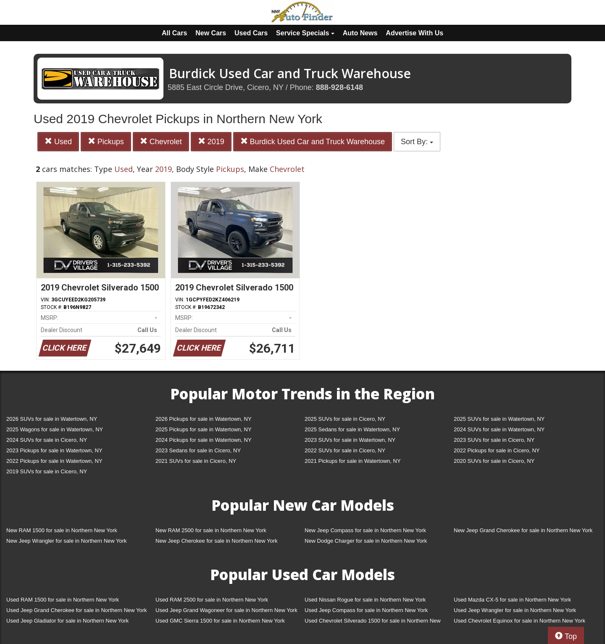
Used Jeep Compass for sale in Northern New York (366, 610)
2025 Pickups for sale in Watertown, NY (203, 429)
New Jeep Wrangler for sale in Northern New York (66, 541)
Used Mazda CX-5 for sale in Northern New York (512, 599)
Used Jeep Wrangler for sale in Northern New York (515, 610)
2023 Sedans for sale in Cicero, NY (198, 450)
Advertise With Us (414, 33)
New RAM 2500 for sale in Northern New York (210, 530)
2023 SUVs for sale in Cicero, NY (494, 440)
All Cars (174, 33)
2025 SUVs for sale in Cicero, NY (345, 419)
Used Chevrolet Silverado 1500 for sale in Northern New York (373, 622)
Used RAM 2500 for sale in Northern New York (211, 599)
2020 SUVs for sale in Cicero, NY (494, 461)
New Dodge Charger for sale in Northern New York (366, 541)
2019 (211, 141)
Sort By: (417, 141)
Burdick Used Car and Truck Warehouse (312, 141)
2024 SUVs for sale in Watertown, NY (499, 429)
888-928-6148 (339, 87)
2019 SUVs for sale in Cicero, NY (46, 471)
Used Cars (251, 33)
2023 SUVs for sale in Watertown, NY (350, 440)
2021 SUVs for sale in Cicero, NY (195, 461)
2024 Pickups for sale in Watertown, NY (203, 440)
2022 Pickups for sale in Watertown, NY (54, 461)
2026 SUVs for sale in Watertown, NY (51, 419)
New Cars (210, 33)
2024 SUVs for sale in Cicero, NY (46, 440)
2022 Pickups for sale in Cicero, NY (496, 450)
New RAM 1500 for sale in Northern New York (61, 530)
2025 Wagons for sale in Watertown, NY (54, 429)
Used (58, 141)
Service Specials (305, 33)
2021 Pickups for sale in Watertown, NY (353, 461)
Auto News (360, 33)
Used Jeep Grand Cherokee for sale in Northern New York (76, 610)
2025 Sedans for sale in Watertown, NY (352, 429)
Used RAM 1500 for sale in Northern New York (62, 599)
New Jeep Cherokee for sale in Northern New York (216, 541)
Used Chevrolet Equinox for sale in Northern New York (519, 621)
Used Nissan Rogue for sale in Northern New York (365, 599)
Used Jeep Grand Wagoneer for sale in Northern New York (226, 610)
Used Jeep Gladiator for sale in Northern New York (67, 621)
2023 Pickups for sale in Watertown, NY (54, 450)
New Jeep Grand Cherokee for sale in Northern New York (523, 530)
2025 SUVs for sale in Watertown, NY (499, 419)
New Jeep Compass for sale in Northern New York (365, 530)
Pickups (106, 141)
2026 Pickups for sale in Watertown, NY (203, 419)
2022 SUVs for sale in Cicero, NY (345, 450)
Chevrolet (161, 141)
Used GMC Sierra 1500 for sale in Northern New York (220, 621)
